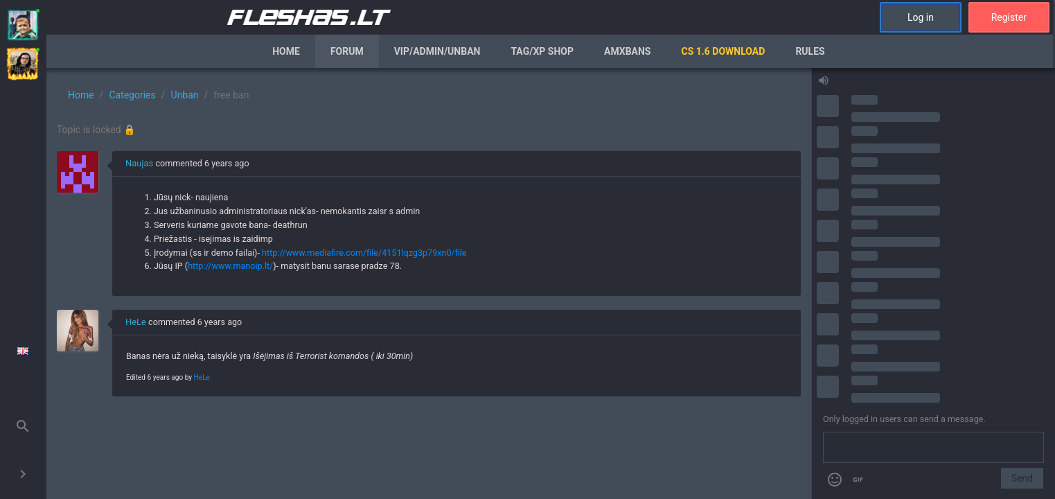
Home (286, 51)
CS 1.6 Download (723, 51)
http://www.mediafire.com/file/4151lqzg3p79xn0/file (364, 252)
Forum (347, 51)
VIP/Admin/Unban (437, 51)
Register (1009, 17)
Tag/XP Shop (542, 51)
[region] (428, 283)
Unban (185, 94)
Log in (920, 17)
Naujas (139, 163)
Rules (809, 51)
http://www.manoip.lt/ (230, 266)
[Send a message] (933, 448)
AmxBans (627, 51)
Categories (132, 94)
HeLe (135, 322)
